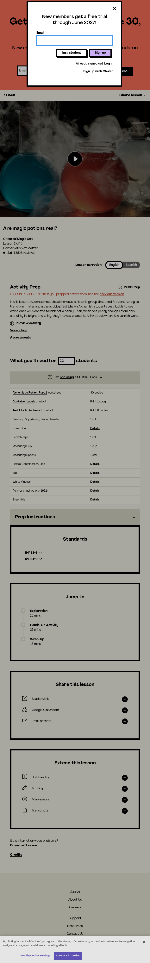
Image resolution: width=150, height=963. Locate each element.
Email (40, 32)
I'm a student (71, 52)
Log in (108, 63)
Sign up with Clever (98, 71)
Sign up (100, 52)
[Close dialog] (114, 9)
